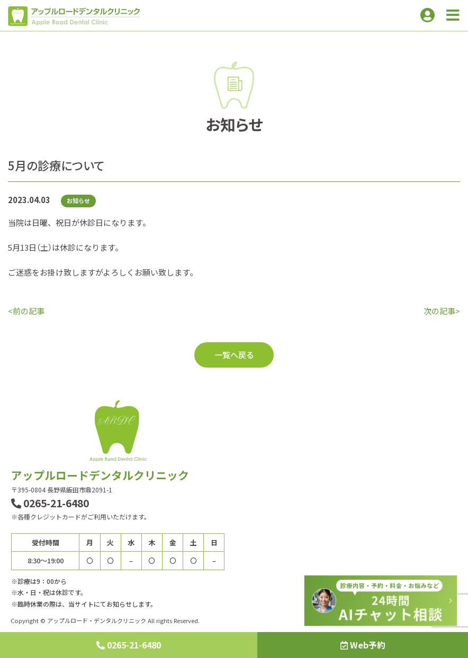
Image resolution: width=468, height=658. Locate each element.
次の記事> (442, 310)
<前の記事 (26, 310)
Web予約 (362, 644)
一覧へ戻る (234, 354)
